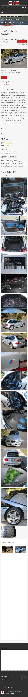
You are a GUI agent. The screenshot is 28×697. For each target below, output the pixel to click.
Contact (3, 681)
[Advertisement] (14, 597)
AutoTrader (6, 84)
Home (3, 16)
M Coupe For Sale (18, 16)
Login (12, 693)
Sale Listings (9, 16)
